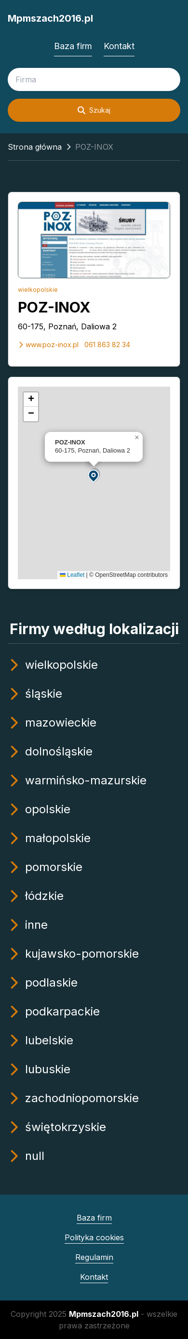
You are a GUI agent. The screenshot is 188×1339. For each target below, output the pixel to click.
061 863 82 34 (107, 344)
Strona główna (35, 147)
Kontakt (119, 46)
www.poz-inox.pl (48, 344)
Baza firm (73, 46)
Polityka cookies (94, 1237)
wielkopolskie (38, 289)
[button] (94, 475)
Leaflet (72, 575)
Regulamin (94, 1257)
